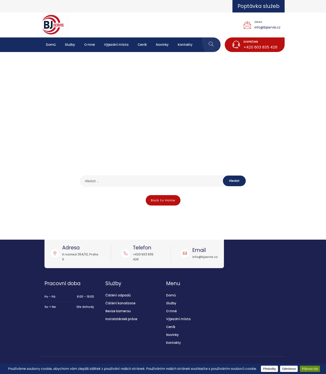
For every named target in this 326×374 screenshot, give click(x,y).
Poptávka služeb (259, 6)
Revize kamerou (118, 311)
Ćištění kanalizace (120, 303)
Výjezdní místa (116, 44)
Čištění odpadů (118, 295)
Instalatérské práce (121, 319)
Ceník (142, 44)
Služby (70, 44)
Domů (51, 44)
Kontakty (185, 44)
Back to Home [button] (163, 200)
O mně (89, 44)
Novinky (162, 44)
